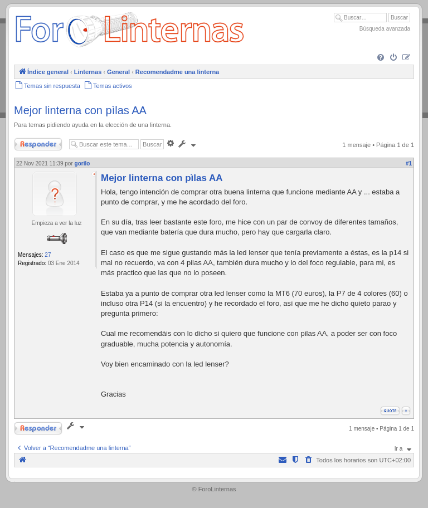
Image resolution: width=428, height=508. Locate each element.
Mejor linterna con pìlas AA (80, 110)
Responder (38, 144)
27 (48, 255)
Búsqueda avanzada (384, 29)
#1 (409, 163)
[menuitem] (381, 58)
